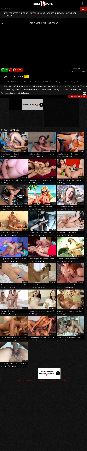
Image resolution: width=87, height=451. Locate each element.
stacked (25, 89)
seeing (11, 89)
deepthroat (43, 86)
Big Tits (59, 89)
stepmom (31, 89)
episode (60, 86)
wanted (38, 89)
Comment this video (78, 96)
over (74, 86)
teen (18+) (77, 89)
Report (19, 70)
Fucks (70, 86)
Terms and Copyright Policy (60, 380)
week (44, 89)
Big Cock (53, 89)
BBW (48, 89)
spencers (18, 89)
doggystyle (52, 86)
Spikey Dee (25, 93)
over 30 (79, 86)
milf (71, 89)
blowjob (66, 89)
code (34, 86)
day (37, 86)
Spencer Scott (15, 93)
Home (19, 380)
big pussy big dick (25, 86)
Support (43, 380)
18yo (10, 86)
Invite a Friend (30, 380)
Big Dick (15, 86)
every (65, 86)
